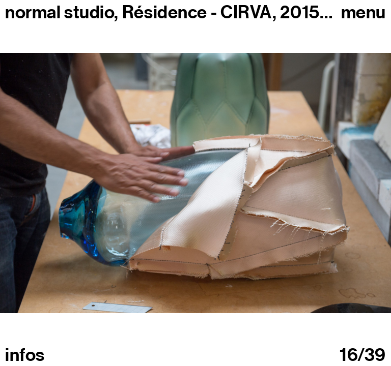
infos (25, 355)
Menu (363, 12)
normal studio (59, 12)
